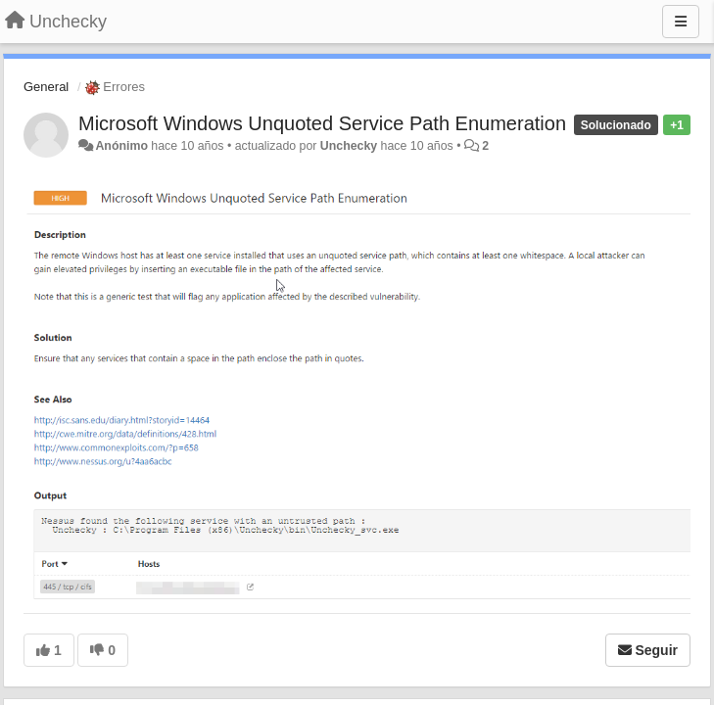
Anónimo (121, 146)
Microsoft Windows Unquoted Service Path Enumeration (322, 123)
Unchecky (348, 146)
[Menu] (680, 21)
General (46, 86)
